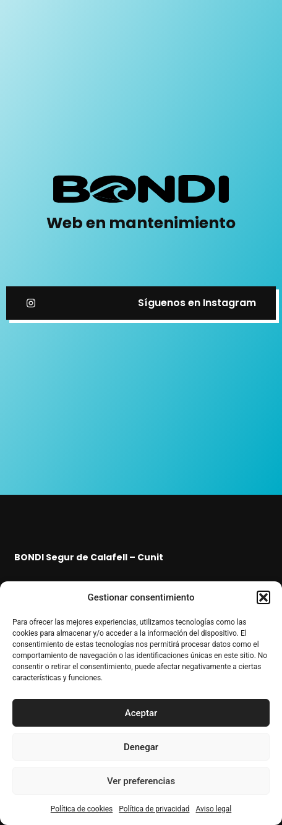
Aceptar (141, 713)
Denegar (141, 747)
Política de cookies (82, 809)
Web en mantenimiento (141, 223)
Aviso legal (213, 809)
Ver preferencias (141, 781)
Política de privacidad (154, 809)
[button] (263, 597)
